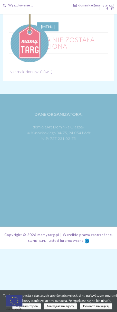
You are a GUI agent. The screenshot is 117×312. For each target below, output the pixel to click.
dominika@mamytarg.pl (93, 5)
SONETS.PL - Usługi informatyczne (58, 243)
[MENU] (48, 29)
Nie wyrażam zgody (60, 306)
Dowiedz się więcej (96, 306)
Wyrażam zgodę (27, 306)
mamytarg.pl (48, 237)
